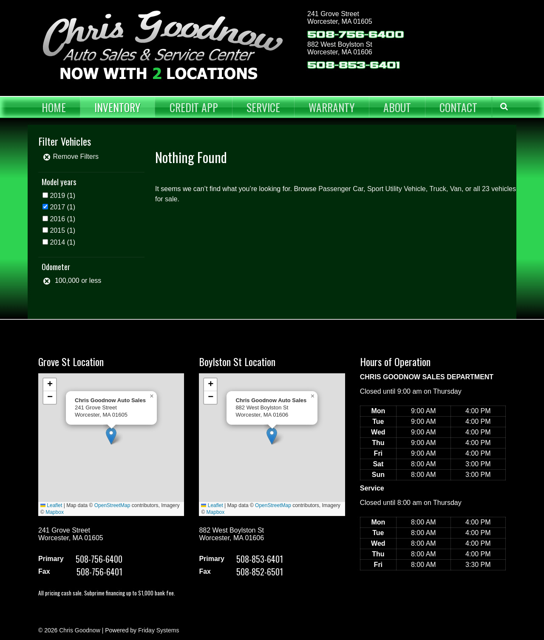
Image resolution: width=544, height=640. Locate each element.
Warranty (332, 107)
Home (54, 107)
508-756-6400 (355, 34)
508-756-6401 (99, 571)
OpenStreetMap (112, 505)
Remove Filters (70, 156)
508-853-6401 (353, 65)
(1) (62, 195)
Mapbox (54, 512)
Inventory (117, 107)
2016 (57, 219)
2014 (57, 242)
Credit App (194, 107)
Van (456, 188)
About (397, 107)
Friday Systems (158, 630)
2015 (57, 230)
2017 (57, 207)
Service (263, 107)
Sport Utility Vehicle (396, 188)
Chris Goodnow (79, 630)
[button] (111, 436)
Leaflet (51, 505)
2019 (57, 195)
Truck (437, 188)
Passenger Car (340, 188)
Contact (458, 107)
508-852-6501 (259, 571)
